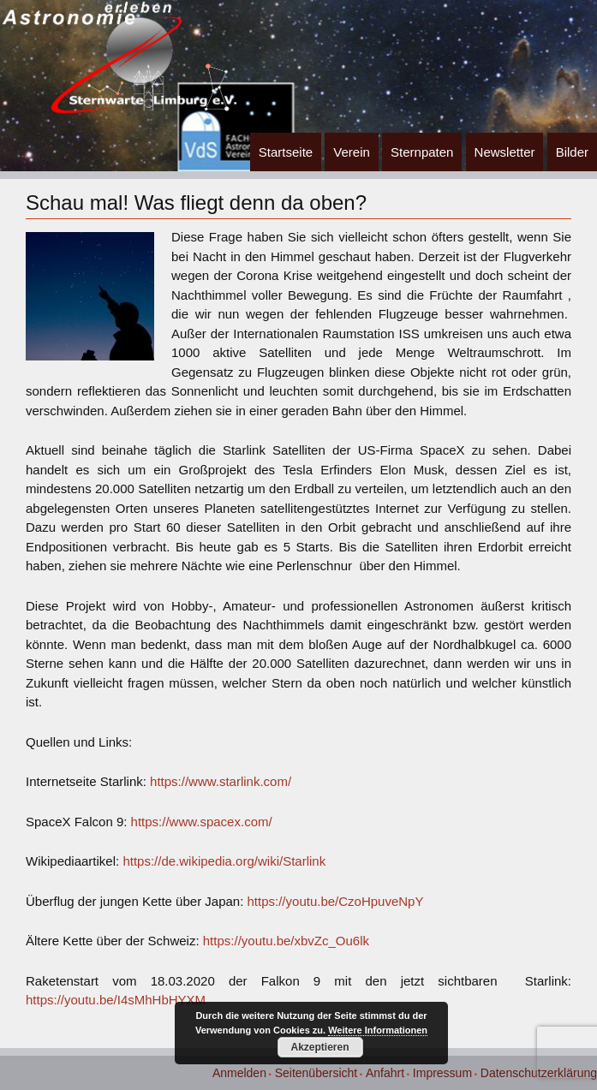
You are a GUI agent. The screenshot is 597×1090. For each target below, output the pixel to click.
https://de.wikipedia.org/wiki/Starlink (223, 861)
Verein (351, 152)
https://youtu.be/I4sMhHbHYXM (116, 999)
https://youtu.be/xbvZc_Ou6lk (286, 940)
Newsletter (505, 152)
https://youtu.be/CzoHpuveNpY (336, 901)
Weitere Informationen (377, 1030)
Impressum (442, 1073)
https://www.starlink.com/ (220, 781)
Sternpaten (422, 152)
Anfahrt (385, 1073)
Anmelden (239, 1073)
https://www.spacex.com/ (201, 821)
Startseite (286, 152)
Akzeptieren (319, 1047)
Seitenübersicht (316, 1073)
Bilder (572, 152)
